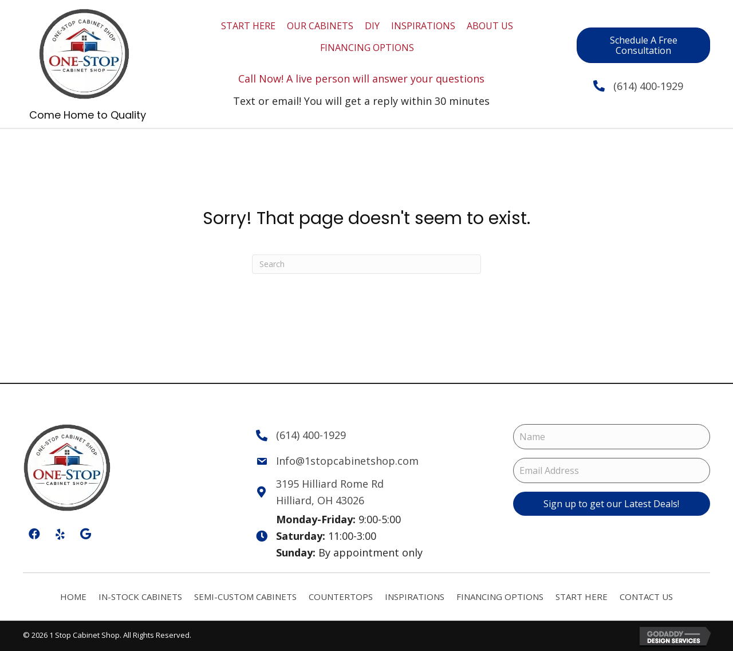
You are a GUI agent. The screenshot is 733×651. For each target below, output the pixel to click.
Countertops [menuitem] (341, 596)
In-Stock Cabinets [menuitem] (140, 596)
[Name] (611, 436)
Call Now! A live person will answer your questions (361, 78)
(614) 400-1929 (637, 86)
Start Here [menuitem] (581, 596)
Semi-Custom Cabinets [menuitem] (245, 596)
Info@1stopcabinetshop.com (347, 461)
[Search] (366, 264)
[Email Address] (611, 470)
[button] (611, 504)
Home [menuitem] (73, 596)
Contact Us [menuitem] (646, 596)
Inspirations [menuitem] (414, 596)
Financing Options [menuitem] (499, 596)
